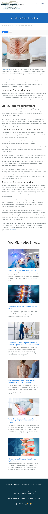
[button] (45, 3)
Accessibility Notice (20, 487)
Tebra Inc (17, 484)
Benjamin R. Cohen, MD (7, 25)
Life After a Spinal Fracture (25, 25)
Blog (16, 25)
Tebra (31, 508)
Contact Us (30, 487)
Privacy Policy (25, 484)
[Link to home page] (16, 6)
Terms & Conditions (36, 484)
